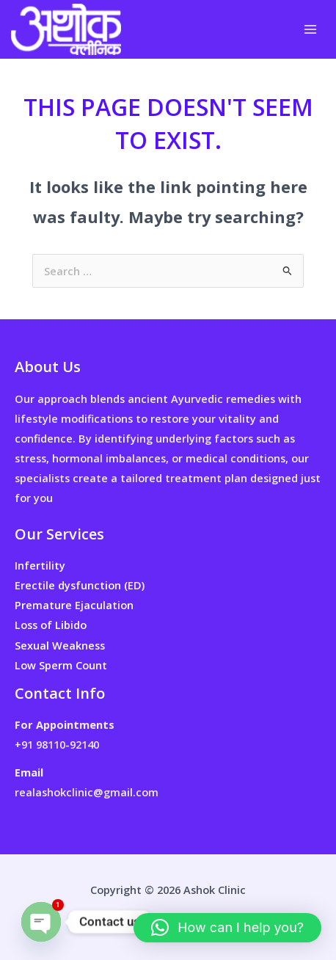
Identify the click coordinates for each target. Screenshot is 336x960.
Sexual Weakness (60, 645)
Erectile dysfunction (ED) (80, 585)
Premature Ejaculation (74, 604)
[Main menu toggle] (310, 29)
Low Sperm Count (61, 665)
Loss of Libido (51, 624)
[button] (227, 927)
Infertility (40, 565)
